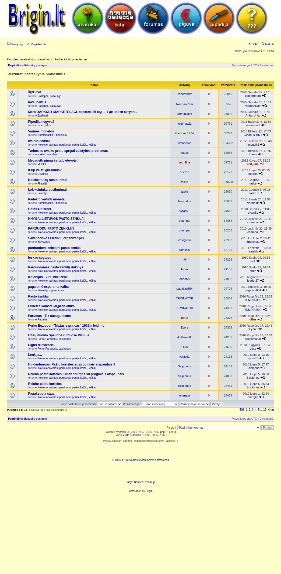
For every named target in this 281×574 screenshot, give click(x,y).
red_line (184, 162)
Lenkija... (35, 355)
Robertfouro (184, 93)
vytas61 (185, 211)
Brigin (149, 491)
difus (184, 317)
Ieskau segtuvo (39, 257)
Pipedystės (44, 125)
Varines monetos (41, 131)
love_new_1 (37, 102)
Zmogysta (184, 240)
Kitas (271, 409)
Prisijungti (15, 44)
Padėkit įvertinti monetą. (46, 199)
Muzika (41, 164)
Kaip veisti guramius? (45, 170)
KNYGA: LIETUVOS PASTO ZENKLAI (56, 219)
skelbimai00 (184, 337)
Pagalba (42, 319)
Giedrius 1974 (184, 133)
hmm (184, 269)
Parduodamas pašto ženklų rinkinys (55, 267)
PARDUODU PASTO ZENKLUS (51, 228)
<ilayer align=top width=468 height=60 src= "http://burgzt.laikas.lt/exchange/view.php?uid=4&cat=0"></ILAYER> (140, 472)
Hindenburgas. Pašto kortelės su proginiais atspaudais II (71, 364)
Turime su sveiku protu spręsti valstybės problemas (68, 151)
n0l (184, 259)
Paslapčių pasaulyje (49, 96)
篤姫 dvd (34, 92)
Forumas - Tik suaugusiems (49, 316)
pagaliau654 (185, 288)
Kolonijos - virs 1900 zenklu (49, 277)
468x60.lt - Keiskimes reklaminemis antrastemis (140, 460)
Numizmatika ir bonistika (51, 135)
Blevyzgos (43, 241)
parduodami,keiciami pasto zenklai (54, 248)
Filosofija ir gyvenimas (50, 290)
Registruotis (36, 44)
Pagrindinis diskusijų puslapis (27, 65)
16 (264, 409)
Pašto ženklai (38, 296)
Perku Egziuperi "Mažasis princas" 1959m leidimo (66, 325)
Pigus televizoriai (41, 345)
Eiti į (242, 409)
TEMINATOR (184, 298)
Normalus (184, 201)
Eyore (184, 327)
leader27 (184, 279)
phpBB (124, 431)
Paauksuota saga (41, 393)
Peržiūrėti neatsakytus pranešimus (29, 59)
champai (184, 220)
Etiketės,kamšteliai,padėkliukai (51, 306)
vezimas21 (184, 123)
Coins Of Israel (39, 209)
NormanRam (184, 104)
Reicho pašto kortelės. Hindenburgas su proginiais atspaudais (76, 374)
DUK (253, 44)
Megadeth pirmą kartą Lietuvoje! (53, 160)
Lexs (184, 346)
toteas (185, 152)
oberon (184, 172)
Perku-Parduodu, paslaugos (54, 338)
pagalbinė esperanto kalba (48, 287)
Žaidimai (42, 115)
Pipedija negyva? (41, 122)
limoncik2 (184, 143)
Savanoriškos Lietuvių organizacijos (56, 238)
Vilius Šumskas (132, 434)
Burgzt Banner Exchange (140, 482)
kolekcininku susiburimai (47, 190)
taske (184, 181)
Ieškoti (267, 44)
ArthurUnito (184, 113)
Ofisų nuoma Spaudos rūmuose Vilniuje (58, 335)
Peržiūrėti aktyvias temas (70, 59)
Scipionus (184, 366)
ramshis (184, 249)
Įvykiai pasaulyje (47, 154)
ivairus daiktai (39, 141)
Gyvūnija (42, 173)
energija (184, 395)
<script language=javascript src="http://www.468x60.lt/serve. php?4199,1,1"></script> (140, 450)
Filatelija (42, 183)
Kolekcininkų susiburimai (47, 180)
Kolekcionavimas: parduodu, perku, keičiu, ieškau (66, 144)
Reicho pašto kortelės (45, 384)
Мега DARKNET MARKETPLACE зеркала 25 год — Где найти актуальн (83, 112)
